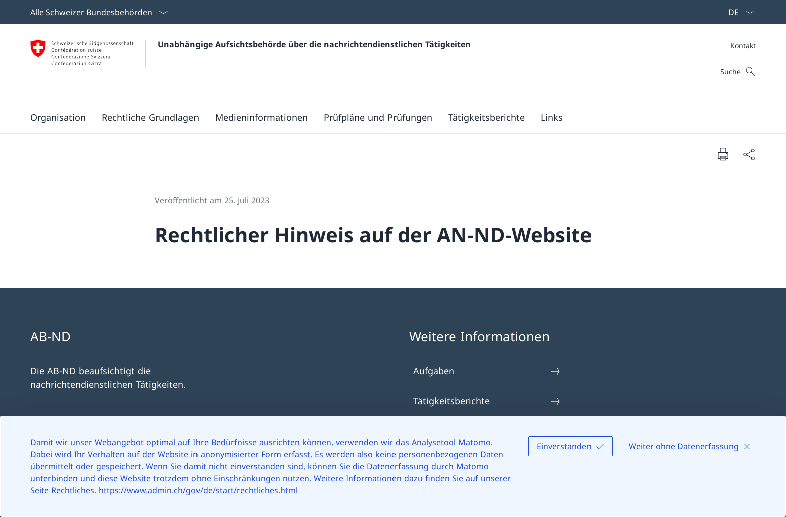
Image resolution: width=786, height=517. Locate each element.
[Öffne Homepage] (250, 62)
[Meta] (743, 45)
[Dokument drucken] (723, 154)
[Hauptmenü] (385, 117)
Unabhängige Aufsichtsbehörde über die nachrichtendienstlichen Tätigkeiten (314, 44)
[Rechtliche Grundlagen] (150, 117)
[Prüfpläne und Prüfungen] (378, 117)
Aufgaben (487, 371)
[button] (58, 117)
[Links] (552, 117)
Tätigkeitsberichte (487, 401)
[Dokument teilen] (749, 154)
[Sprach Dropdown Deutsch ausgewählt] (738, 12)
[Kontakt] (743, 45)
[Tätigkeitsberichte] (486, 117)
